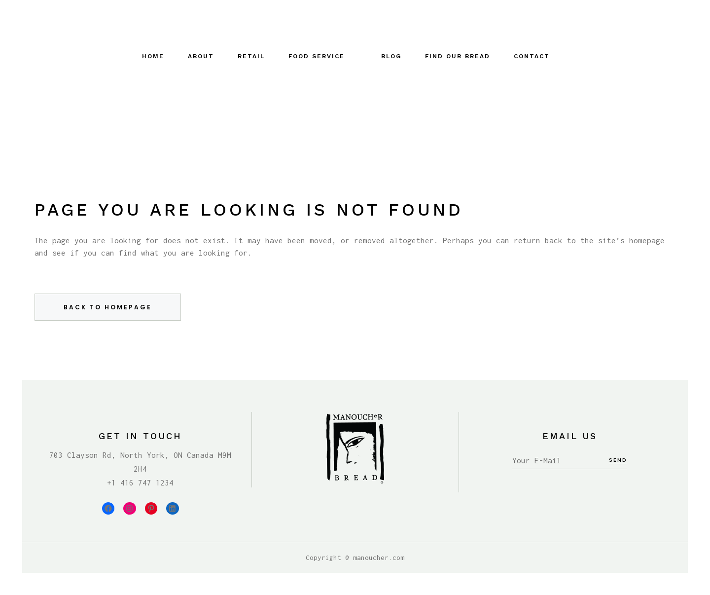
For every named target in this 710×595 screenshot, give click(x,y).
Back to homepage (108, 307)
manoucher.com (378, 557)
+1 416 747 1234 (140, 482)
